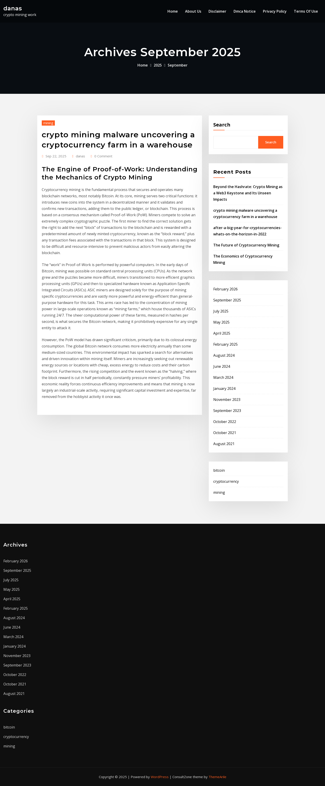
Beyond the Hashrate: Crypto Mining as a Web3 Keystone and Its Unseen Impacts (248, 193)
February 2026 (225, 289)
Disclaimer (217, 11)
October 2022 (224, 421)
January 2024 (224, 388)
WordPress (160, 777)
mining (48, 123)
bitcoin (219, 470)
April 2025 (221, 333)
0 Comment (103, 156)
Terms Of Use (306, 11)
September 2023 (227, 410)
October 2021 (224, 432)
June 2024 (221, 366)
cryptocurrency (226, 481)
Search (221, 124)
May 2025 (221, 322)
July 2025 (220, 311)
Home (172, 11)
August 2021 (223, 443)
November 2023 (226, 399)
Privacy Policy (275, 11)
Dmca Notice (245, 11)
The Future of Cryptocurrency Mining (246, 245)
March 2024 (223, 377)
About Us (193, 11)
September (178, 65)
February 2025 (225, 344)
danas (12, 8)
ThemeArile (217, 777)
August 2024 (223, 355)
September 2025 (227, 300)
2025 (158, 65)
